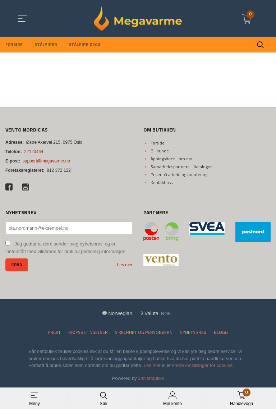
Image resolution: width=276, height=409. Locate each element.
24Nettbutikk (151, 378)
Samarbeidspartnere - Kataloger (181, 166)
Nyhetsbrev (193, 332)
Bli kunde (160, 150)
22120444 (33, 151)
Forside (158, 142)
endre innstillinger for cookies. (203, 365)
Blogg (221, 332)
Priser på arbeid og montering (179, 174)
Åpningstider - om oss (171, 158)
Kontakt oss (161, 182)
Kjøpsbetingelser (88, 332)
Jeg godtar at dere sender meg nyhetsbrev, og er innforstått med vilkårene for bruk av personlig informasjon (65, 247)
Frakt (54, 332)
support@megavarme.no (46, 161)
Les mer (125, 264)
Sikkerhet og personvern (143, 332)
